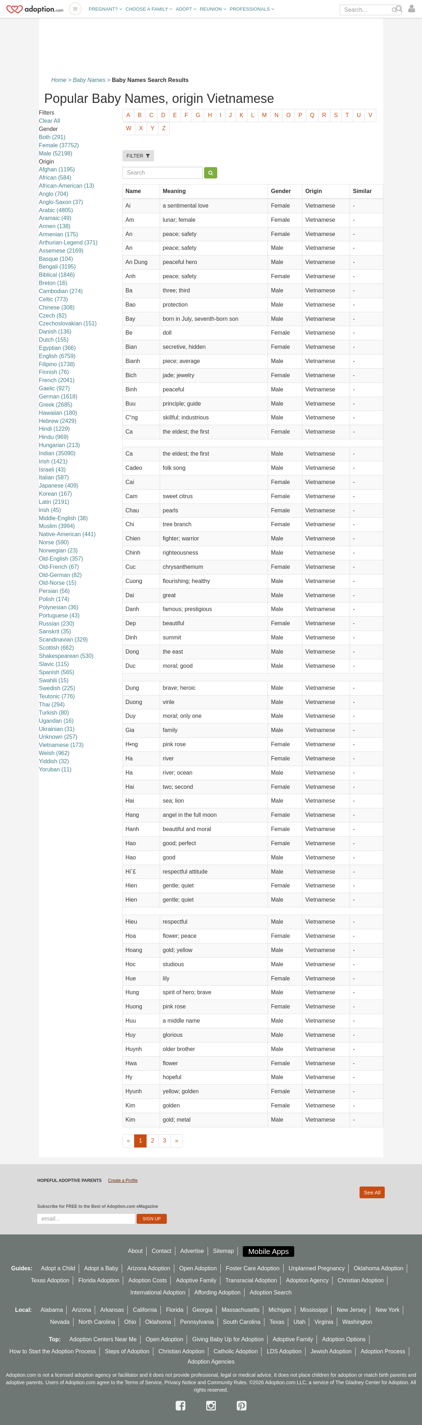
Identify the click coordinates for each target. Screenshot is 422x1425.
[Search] (400, 9)
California (145, 1310)
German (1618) (58, 397)
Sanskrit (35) (55, 631)
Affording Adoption (217, 1292)
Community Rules (226, 1382)
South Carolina (242, 1322)
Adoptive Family (196, 1280)
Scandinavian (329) (63, 640)
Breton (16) (53, 283)
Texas (276, 1322)
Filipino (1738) (57, 364)
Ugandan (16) (56, 721)
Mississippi (314, 1310)
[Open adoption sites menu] (75, 8)
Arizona (81, 1310)
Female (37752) (59, 145)
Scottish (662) (56, 648)
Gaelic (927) (54, 388)
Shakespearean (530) (66, 656)
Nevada (60, 1322)
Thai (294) (52, 705)
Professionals (252, 9)
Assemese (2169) (61, 251)
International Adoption (157, 1292)
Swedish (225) (57, 688)
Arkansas (112, 1310)
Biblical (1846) (57, 275)
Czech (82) (53, 316)
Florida (174, 1310)
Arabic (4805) (56, 210)
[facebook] (182, 1405)
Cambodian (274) (61, 291)
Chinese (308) (57, 307)
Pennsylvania (197, 1322)
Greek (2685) (55, 405)
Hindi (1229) (54, 429)
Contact (161, 1251)
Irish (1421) (53, 461)
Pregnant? (105, 9)
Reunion (213, 9)
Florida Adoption (99, 1280)
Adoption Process (383, 1351)
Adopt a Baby (101, 1268)
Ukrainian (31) (57, 729)
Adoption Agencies (211, 1362)
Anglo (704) (53, 194)
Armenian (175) (58, 234)
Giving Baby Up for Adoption (228, 1339)
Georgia (202, 1310)
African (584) (55, 178)
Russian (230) (57, 624)
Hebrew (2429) (58, 421)
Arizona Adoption (148, 1268)
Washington (357, 1322)
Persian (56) (54, 591)
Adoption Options (344, 1339)
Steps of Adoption (127, 1351)
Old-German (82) (60, 575)
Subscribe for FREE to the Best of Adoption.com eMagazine (97, 1206)
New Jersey (352, 1310)
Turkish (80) (54, 713)
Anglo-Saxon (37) (61, 202)
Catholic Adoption (236, 1351)
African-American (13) (66, 186)
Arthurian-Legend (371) (68, 243)
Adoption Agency (307, 1280)
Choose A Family (149, 9)
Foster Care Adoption (252, 1268)
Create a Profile (122, 1180)
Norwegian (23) (58, 551)
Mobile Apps (268, 1251)
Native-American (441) (67, 534)
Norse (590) (54, 542)
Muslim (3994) (57, 526)
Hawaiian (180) (58, 413)
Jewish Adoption (331, 1351)
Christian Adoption (361, 1280)
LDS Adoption (284, 1351)
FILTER (138, 156)
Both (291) (52, 137)
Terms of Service (143, 1382)
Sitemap (223, 1251)
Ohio (130, 1322)
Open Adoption (198, 1268)
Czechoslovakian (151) (68, 323)
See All (372, 1192)
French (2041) (57, 380)
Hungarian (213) (59, 445)
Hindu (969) (54, 437)
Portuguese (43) (59, 615)
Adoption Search (270, 1292)
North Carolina (96, 1322)
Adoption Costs (147, 1280)
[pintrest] (241, 1405)
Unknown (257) (58, 737)
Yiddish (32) (54, 761)
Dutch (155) (54, 340)
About (135, 1251)
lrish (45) (50, 510)
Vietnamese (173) (61, 745)
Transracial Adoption (251, 1280)
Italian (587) (54, 477)
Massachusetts (240, 1310)
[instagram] (212, 1405)
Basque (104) (56, 259)
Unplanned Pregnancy (317, 1268)
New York (388, 1310)
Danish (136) (55, 332)
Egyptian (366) (57, 348)
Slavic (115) (54, 664)
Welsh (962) (54, 753)
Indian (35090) (57, 453)
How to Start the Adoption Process (52, 1351)
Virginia (323, 1322)
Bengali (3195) (57, 267)
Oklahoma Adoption (379, 1268)
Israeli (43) (52, 470)
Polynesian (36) (58, 607)
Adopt (186, 9)
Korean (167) (55, 494)
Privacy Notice (180, 1382)
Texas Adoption (50, 1280)
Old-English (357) (61, 559)
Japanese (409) (58, 486)
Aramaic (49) (55, 218)
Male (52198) (55, 153)
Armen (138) (55, 226)
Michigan (280, 1310)
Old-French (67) (59, 567)
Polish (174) (54, 599)
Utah (300, 1322)
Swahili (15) (54, 680)
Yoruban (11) (55, 769)
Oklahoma (158, 1322)
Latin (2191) (54, 502)
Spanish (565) (57, 672)
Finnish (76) (54, 372)
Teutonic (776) (57, 696)
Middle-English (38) (63, 518)
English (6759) (57, 356)
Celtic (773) (53, 299)
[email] (86, 1219)
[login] (413, 9)
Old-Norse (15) (58, 583)
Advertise (192, 1251)
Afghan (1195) (57, 169)
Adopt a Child (58, 1268)
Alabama (51, 1310)
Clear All (49, 121)
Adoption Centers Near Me (103, 1339)
